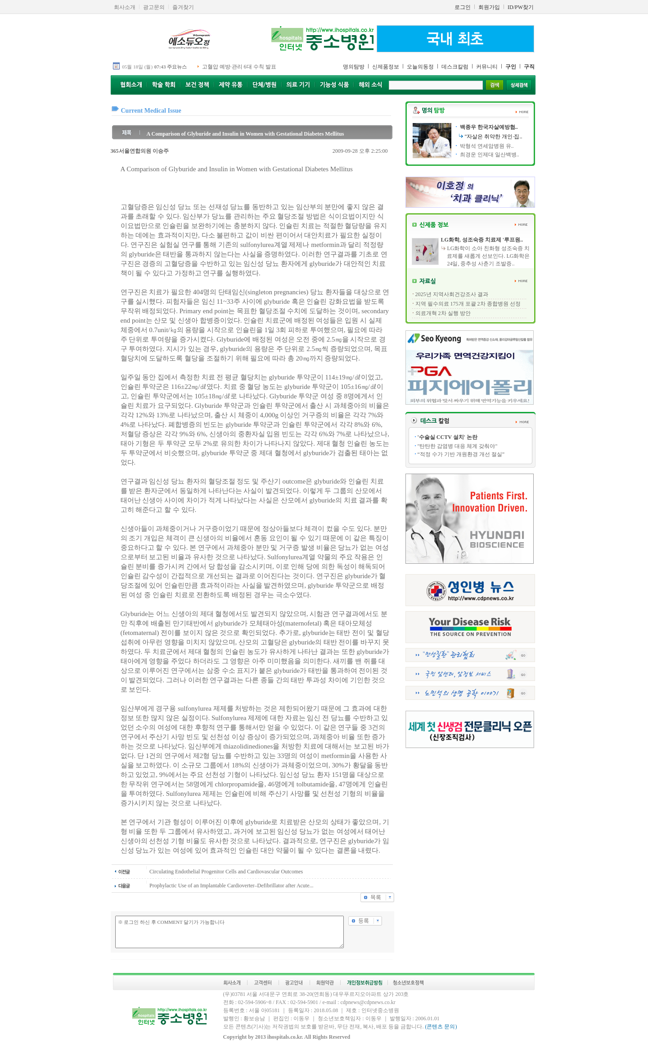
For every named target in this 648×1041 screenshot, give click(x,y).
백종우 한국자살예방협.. (488, 127)
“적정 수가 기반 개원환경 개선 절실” (461, 454)
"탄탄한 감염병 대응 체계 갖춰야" (458, 446)
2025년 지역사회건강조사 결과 (451, 294)
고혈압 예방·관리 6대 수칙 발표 (239, 67)
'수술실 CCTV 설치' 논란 (447, 437)
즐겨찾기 (183, 7)
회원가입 (489, 7)
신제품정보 (385, 67)
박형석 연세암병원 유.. (486, 146)
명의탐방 (353, 67)
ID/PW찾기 (521, 7)
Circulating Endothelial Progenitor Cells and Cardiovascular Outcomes (226, 871)
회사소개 (124, 7)
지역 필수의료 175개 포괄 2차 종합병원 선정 (468, 304)
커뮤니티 (487, 67)
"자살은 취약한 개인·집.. (493, 136)
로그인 (462, 7)
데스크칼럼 (454, 67)
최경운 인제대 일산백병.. (489, 154)
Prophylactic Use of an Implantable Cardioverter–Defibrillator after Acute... (231, 885)
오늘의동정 (420, 67)
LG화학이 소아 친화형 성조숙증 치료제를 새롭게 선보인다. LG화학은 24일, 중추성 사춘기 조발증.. (488, 256)
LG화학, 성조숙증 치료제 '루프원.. (482, 240)
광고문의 (154, 7)
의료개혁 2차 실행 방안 (443, 313)
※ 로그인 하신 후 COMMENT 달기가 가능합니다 (229, 932)
